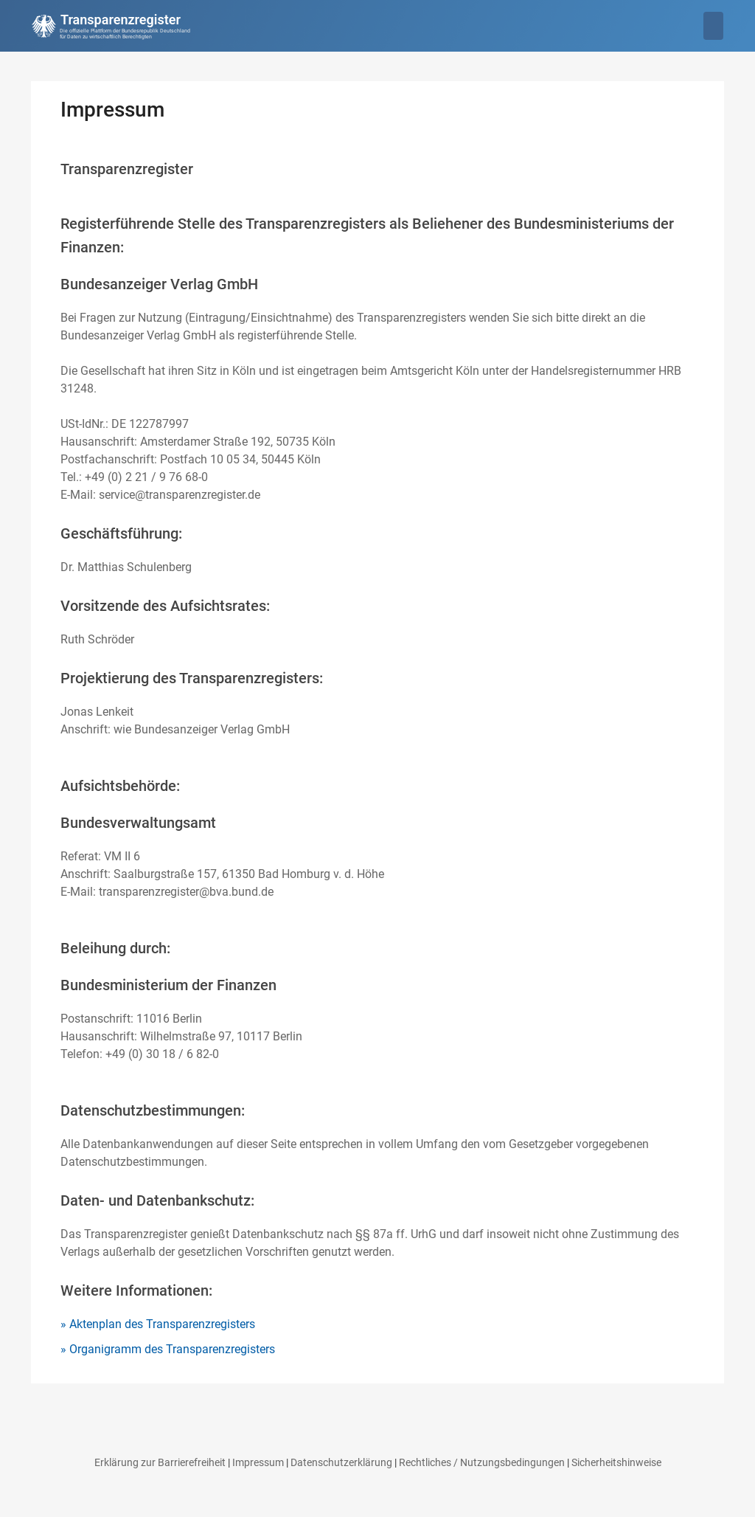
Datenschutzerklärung (341, 1462)
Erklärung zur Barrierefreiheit (160, 1462)
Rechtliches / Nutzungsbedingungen (482, 1462)
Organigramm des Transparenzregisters (172, 1349)
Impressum (258, 1462)
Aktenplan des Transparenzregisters (162, 1324)
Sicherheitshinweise (616, 1462)
